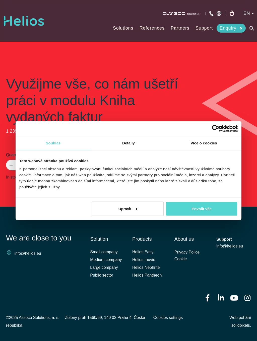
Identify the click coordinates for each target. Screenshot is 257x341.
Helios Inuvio (143, 260)
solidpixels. (241, 325)
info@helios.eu (28, 253)
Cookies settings (168, 317)
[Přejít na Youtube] (234, 298)
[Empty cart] (232, 14)
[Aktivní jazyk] (248, 13)
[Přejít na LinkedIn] (220, 298)
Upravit (128, 208)
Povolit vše (202, 208)
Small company (103, 252)
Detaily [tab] (128, 143)
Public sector (101, 275)
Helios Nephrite (146, 267)
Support (224, 239)
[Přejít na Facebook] (207, 298)
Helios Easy (142, 252)
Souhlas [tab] (53, 143)
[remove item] (11, 165)
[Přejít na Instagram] (247, 298)
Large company (104, 267)
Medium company (106, 260)
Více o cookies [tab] (203, 143)
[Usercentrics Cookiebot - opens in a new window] (216, 128)
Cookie (180, 260)
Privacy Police (187, 252)
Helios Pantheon (147, 275)
